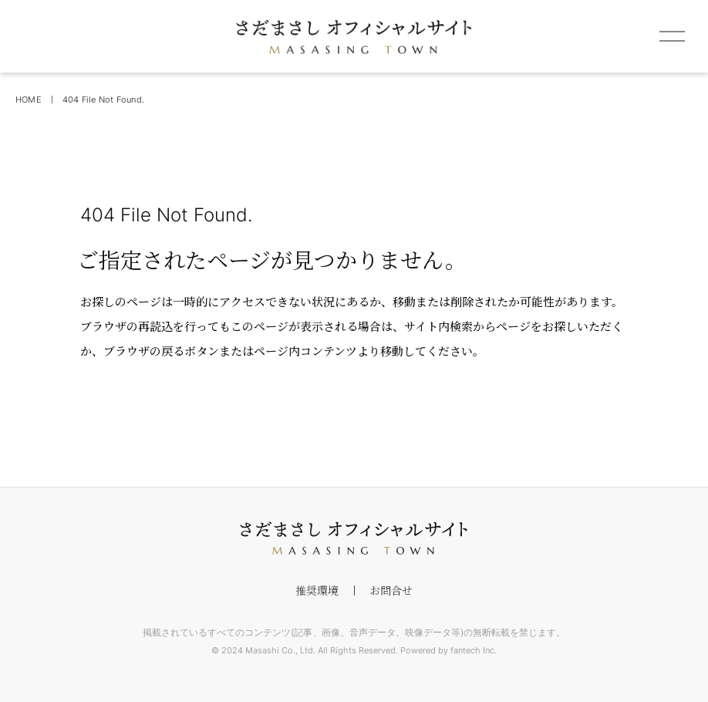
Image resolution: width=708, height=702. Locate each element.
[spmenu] (672, 36)
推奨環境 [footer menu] (317, 590)
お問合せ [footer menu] (391, 590)
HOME (28, 99)
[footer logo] (354, 538)
